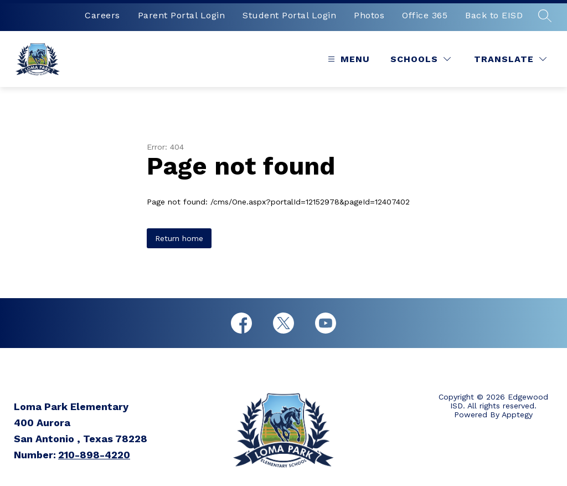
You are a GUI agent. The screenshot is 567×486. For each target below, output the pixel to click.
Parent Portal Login (181, 15)
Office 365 (424, 15)
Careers (102, 15)
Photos (369, 15)
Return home (179, 238)
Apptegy (517, 414)
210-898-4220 (94, 455)
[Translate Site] (510, 59)
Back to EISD (494, 15)
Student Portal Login (289, 15)
